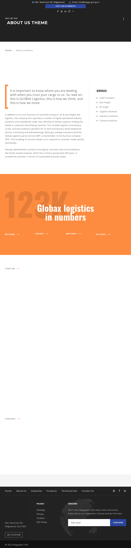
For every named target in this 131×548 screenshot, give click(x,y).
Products (52, 491)
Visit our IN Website (65, 6)
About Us (21, 491)
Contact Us (88, 491)
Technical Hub (69, 491)
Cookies (41, 518)
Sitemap (41, 510)
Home (8, 50)
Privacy (40, 514)
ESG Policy (42, 522)
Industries (36, 491)
